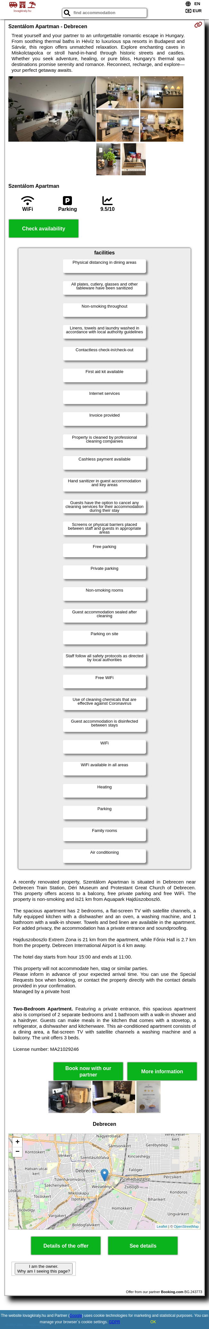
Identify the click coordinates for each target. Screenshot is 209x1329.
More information (162, 1071)
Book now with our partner (88, 1071)
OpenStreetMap (186, 1226)
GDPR (114, 1322)
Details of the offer (65, 1246)
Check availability (43, 228)
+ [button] (17, 1142)
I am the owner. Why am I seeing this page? (43, 1269)
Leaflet (162, 1226)
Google (76, 1315)
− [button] (17, 1152)
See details (143, 1246)
